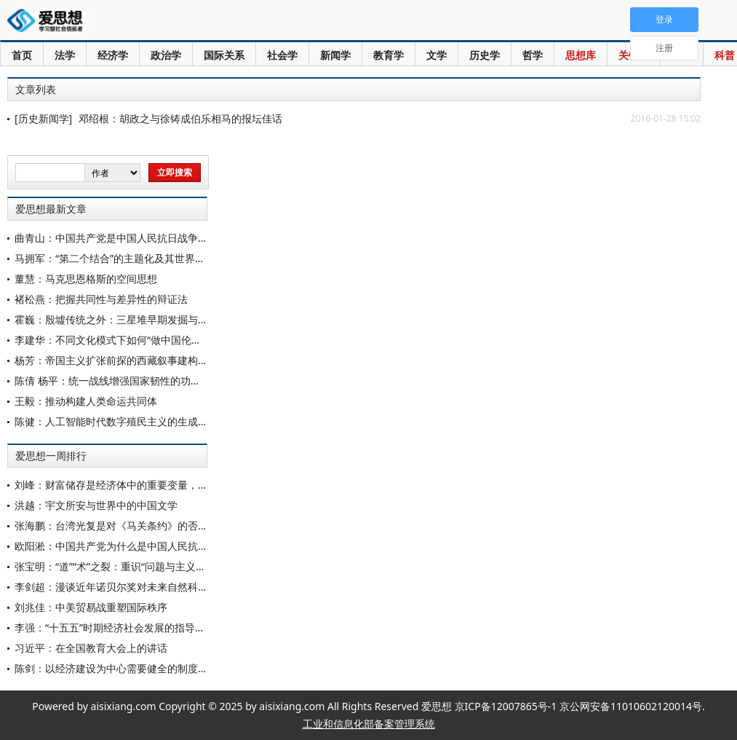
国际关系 (224, 55)
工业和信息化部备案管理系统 (369, 724)
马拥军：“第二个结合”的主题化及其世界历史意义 (125, 258)
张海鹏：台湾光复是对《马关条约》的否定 (111, 525)
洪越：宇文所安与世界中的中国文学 (96, 505)
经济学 (112, 55)
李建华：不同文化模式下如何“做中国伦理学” (115, 340)
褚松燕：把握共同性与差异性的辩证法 (101, 299)
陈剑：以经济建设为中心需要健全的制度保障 (116, 668)
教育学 (388, 55)
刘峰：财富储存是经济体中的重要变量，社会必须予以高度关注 (157, 485)
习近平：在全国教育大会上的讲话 (91, 648)
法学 (65, 55)
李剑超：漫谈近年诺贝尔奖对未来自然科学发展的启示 (137, 587)
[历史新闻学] (43, 118)
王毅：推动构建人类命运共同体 (86, 401)
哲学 (532, 55)
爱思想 (49, 21)
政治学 (166, 55)
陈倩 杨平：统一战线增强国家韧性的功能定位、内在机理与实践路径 (169, 380)
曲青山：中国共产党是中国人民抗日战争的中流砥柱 (132, 238)
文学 (436, 55)
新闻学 (335, 55)
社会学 (282, 55)
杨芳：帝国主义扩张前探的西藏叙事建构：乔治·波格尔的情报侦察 (164, 360)
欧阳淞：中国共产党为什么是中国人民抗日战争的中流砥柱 (147, 546)
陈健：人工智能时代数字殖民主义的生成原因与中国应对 (142, 421)
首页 (22, 55)
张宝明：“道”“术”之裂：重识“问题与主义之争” (117, 566)
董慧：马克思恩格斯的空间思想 (86, 279)
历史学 (484, 55)
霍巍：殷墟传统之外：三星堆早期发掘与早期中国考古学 (142, 319)
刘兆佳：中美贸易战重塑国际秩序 (91, 607)
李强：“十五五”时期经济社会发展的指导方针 (115, 627)
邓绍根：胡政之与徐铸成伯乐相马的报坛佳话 (180, 118)
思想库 (580, 55)
